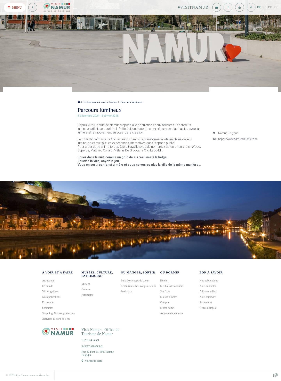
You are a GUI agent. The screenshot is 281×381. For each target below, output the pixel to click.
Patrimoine (87, 294)
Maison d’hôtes (168, 297)
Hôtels (163, 280)
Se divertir (126, 291)
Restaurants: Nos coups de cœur (138, 286)
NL (264, 7)
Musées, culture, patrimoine (97, 274)
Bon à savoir (211, 272)
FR (259, 7)
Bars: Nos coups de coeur (135, 280)
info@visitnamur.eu (92, 346)
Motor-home (167, 307)
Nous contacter (207, 286)
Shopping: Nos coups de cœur (58, 313)
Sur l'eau (165, 291)
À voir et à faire (57, 272)
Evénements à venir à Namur (100, 102)
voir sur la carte (93, 360)
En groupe (47, 302)
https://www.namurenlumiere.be (235, 139)
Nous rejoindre (207, 297)
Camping (165, 302)
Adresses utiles (207, 291)
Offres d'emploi (207, 307)
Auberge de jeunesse (171, 313)
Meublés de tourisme (171, 286)
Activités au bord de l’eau (56, 318)
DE (270, 7)
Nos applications (51, 297)
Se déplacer (205, 302)
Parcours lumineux (132, 102)
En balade (47, 286)
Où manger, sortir (138, 272)
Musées (86, 283)
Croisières (47, 307)
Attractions (48, 280)
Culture (86, 289)
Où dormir (170, 272)
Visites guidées (50, 291)
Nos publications (208, 280)
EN (276, 7)
